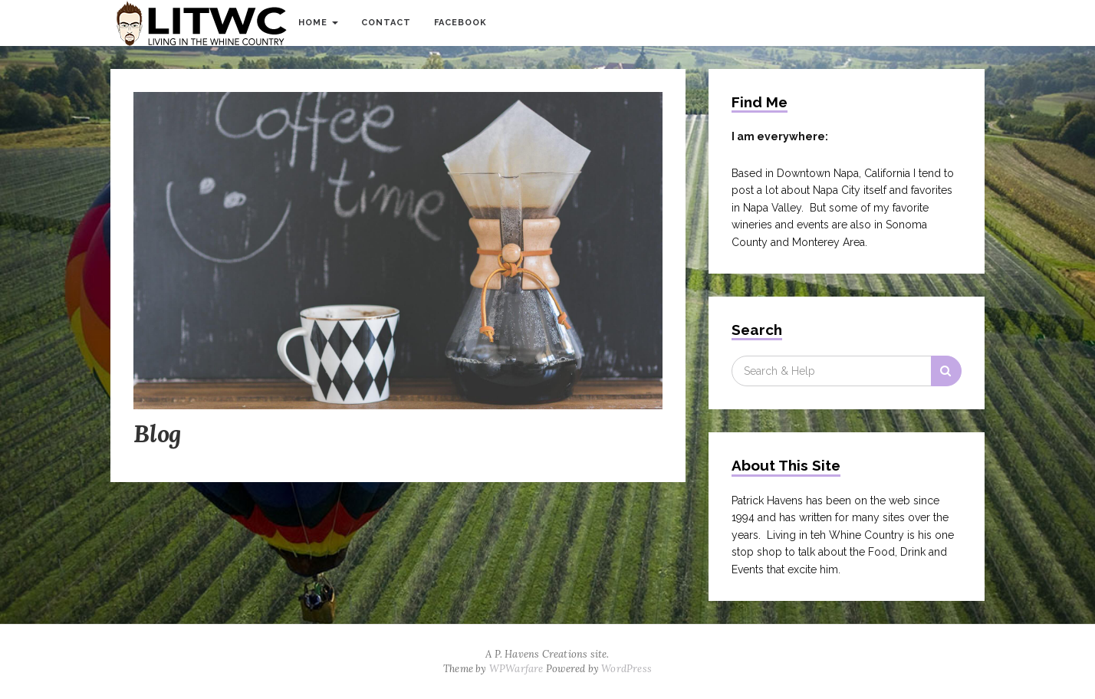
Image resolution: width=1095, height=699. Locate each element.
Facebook (460, 23)
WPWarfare (516, 668)
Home (318, 23)
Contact (386, 23)
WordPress (626, 668)
